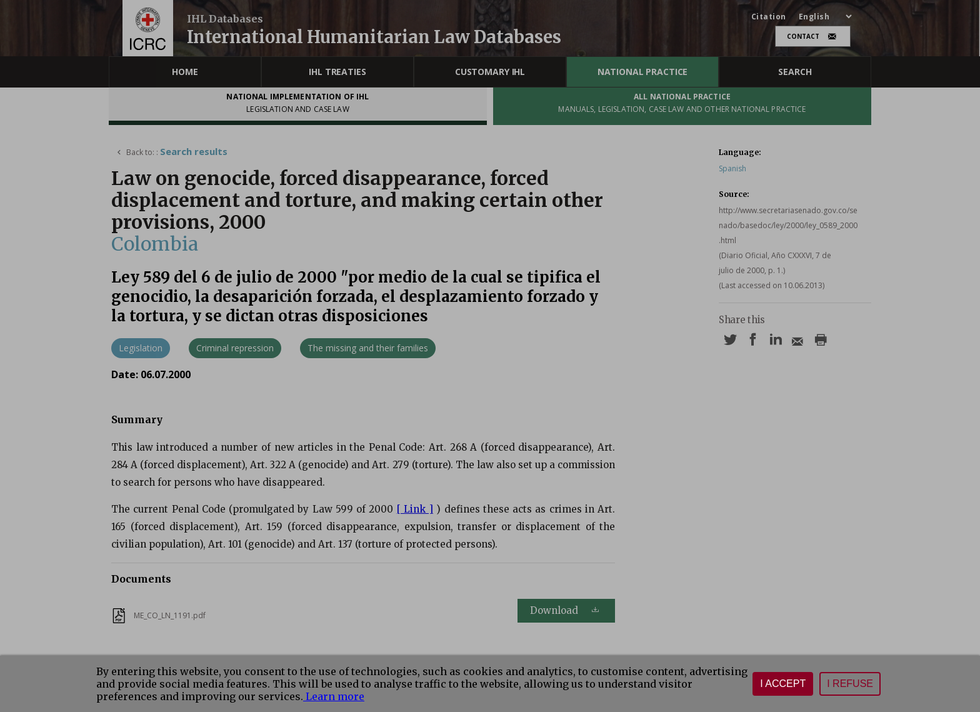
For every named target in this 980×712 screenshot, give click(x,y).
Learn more (333, 696)
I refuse (850, 683)
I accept (783, 683)
